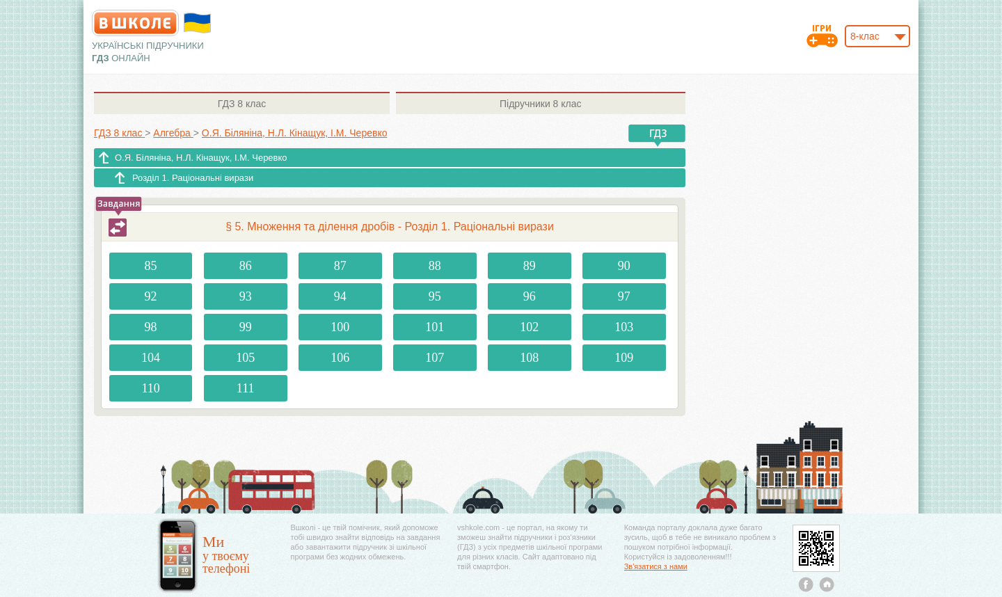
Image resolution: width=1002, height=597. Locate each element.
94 (340, 296)
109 (623, 358)
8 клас (242, 103)
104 (150, 358)
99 (245, 327)
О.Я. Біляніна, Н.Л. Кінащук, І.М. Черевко (201, 157)
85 (151, 266)
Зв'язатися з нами (655, 566)
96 (529, 296)
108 (529, 358)
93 (245, 296)
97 (624, 296)
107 (434, 358)
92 (151, 296)
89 (529, 266)
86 (245, 266)
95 (435, 296)
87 (340, 266)
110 (150, 388)
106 (340, 358)
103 (623, 327)
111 (246, 388)
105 (245, 358)
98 (151, 327)
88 (435, 266)
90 (624, 266)
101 (434, 327)
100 (340, 327)
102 (529, 327)
